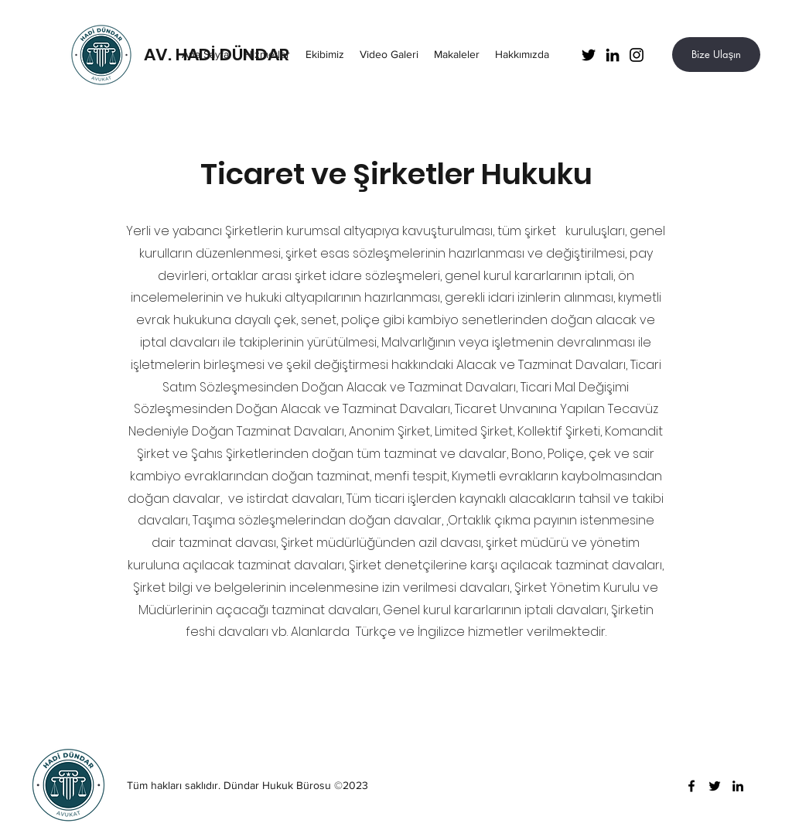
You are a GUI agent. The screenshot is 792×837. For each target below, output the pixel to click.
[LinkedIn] (612, 55)
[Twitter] (588, 55)
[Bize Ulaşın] (716, 54)
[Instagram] (636, 55)
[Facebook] (691, 786)
